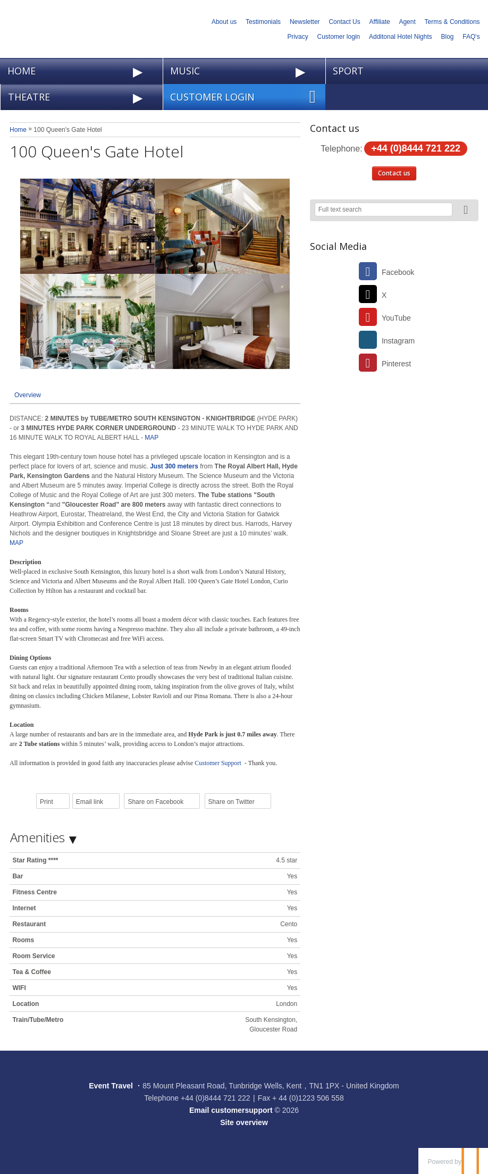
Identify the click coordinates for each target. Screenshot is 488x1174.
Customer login (338, 36)
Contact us (394, 173)
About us (224, 22)
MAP (150, 437)
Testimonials (263, 22)
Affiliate (379, 22)
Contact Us (344, 22)
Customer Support (219, 763)
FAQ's (470, 36)
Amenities (37, 837)
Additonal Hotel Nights (400, 36)
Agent (407, 22)
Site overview (244, 1122)
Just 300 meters (174, 466)
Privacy (297, 36)
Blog (447, 36)
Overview (27, 395)
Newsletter (305, 22)
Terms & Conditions (452, 22)
